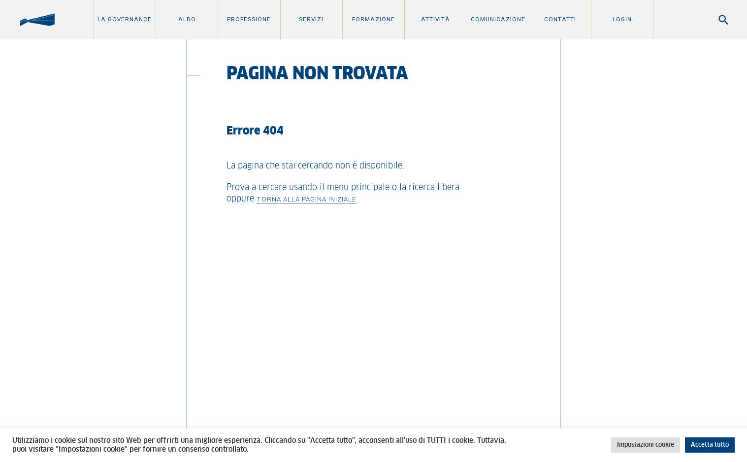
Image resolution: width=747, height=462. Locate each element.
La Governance (124, 19)
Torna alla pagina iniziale (307, 199)
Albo (187, 19)
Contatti (560, 19)
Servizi (311, 19)
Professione (249, 19)
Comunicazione (498, 19)
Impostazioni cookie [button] (645, 445)
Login (622, 19)
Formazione (373, 19)
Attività (435, 19)
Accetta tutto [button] (710, 445)
